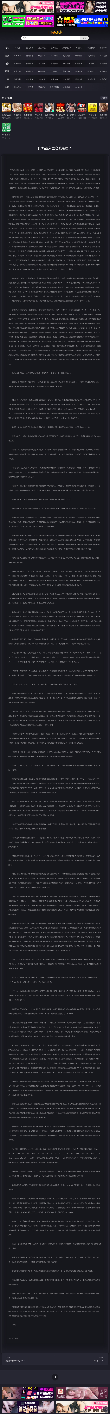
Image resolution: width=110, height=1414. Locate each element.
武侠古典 (54, 79)
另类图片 (103, 71)
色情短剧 (78, 87)
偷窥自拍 (17, 71)
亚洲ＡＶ (17, 55)
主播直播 (91, 55)
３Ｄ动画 (54, 55)
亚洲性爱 (17, 63)
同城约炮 (17, 87)
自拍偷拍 (29, 55)
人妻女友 (42, 79)
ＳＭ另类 (103, 55)
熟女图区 (91, 71)
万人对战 (42, 47)
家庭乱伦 (29, 79)
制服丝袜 (66, 63)
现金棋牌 (91, 47)
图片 (7, 71)
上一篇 (16, 1359)
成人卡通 (42, 63)
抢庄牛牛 (103, 47)
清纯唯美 (78, 71)
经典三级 (78, 63)
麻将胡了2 (66, 47)
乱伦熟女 (91, 63)
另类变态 (103, 63)
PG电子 (17, 47)
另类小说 (78, 79)
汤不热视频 (54, 87)
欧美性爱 (54, 63)
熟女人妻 (66, 55)
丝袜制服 (78, 55)
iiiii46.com (55, 32)
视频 (7, 55)
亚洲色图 (29, 71)
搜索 (84, 38)
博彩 (7, 47)
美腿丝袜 (66, 71)
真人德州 (29, 47)
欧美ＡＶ (42, 55)
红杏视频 (66, 87)
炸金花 (79, 47)
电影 (7, 63)
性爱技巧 (103, 79)
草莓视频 (42, 87)
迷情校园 (66, 79)
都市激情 (17, 79)
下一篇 (93, 1359)
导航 (7, 87)
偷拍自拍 (29, 63)
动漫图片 (54, 71)
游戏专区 (54, 47)
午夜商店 (29, 87)
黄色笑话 (91, 79)
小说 (7, 79)
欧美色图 (42, 71)
